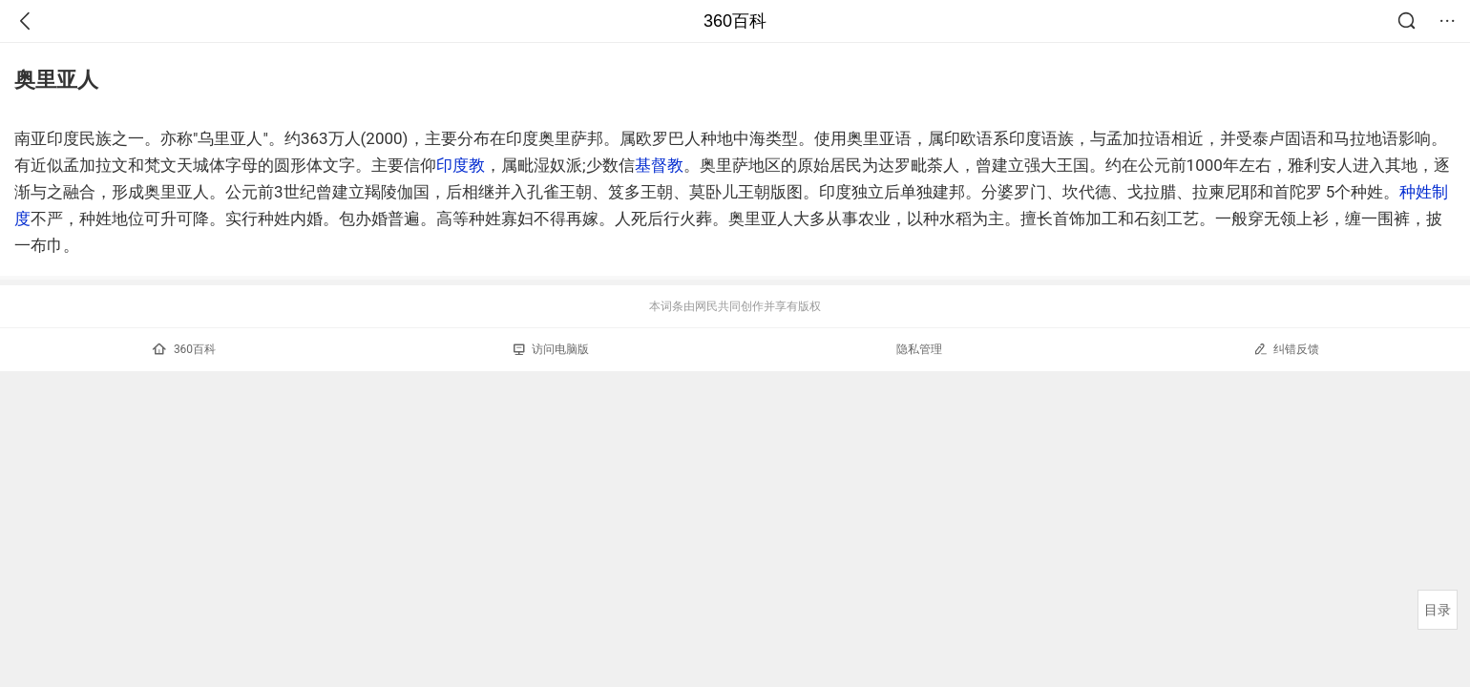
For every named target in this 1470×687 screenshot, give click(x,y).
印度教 (460, 165)
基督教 (659, 165)
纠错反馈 (1286, 349)
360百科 (735, 21)
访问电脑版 (551, 349)
